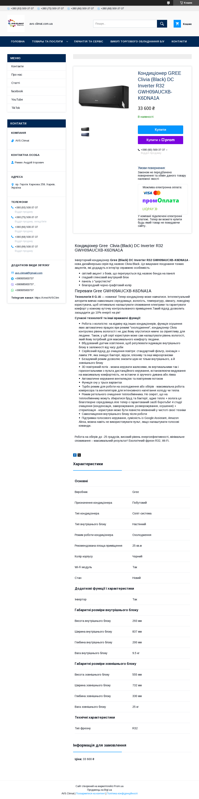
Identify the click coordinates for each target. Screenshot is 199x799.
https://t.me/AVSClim (47, 297)
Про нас (16, 74)
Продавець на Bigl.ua (99, 789)
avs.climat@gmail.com (28, 272)
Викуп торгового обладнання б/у (137, 41)
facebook (17, 91)
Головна (18, 41)
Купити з (160, 140)
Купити (160, 129)
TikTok (60, 52)
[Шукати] (162, 24)
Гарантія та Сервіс (88, 41)
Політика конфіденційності (122, 793)
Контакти (179, 41)
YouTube (18, 52)
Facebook (39, 52)
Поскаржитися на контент (90, 793)
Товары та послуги (47, 41)
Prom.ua (118, 786)
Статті (15, 83)
